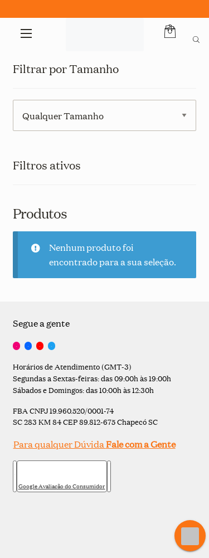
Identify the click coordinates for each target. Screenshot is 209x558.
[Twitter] (51, 346)
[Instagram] (16, 346)
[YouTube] (39, 346)
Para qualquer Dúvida (94, 444)
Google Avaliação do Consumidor (61, 486)
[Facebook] (28, 346)
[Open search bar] (196, 38)
